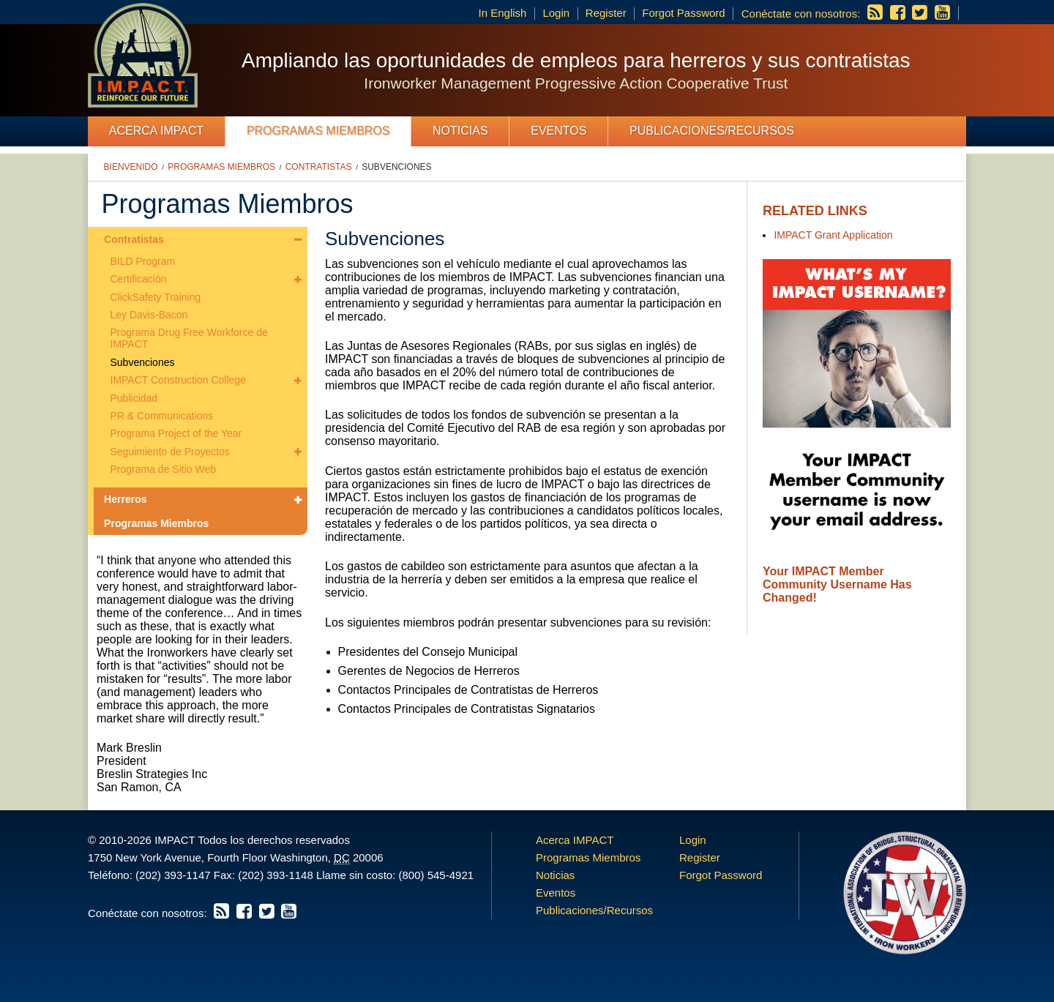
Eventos (558, 130)
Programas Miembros (318, 130)
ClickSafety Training (156, 297)
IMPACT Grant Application (833, 235)
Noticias (460, 130)
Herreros (125, 499)
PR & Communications (162, 416)
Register (606, 13)
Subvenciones (396, 167)
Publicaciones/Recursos (711, 130)
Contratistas (318, 167)
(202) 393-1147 (173, 875)
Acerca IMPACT (156, 130)
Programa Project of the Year (176, 433)
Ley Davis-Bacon (149, 315)
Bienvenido (131, 167)
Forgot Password (683, 13)
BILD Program (143, 261)
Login (555, 13)
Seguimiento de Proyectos (170, 451)
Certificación (139, 279)
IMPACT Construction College (178, 380)
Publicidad (134, 398)
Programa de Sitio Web (163, 469)
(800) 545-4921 (436, 875)
